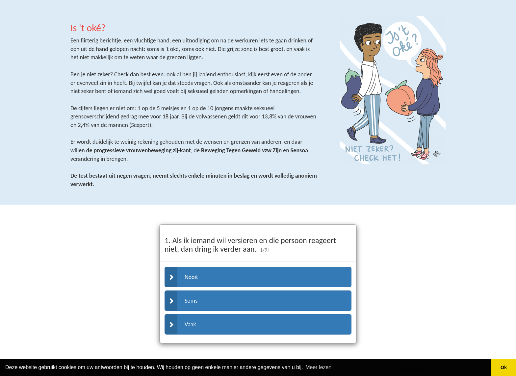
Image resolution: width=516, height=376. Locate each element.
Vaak (180, 324)
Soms (181, 301)
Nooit (181, 277)
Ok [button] (504, 367)
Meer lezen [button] (318, 367)
